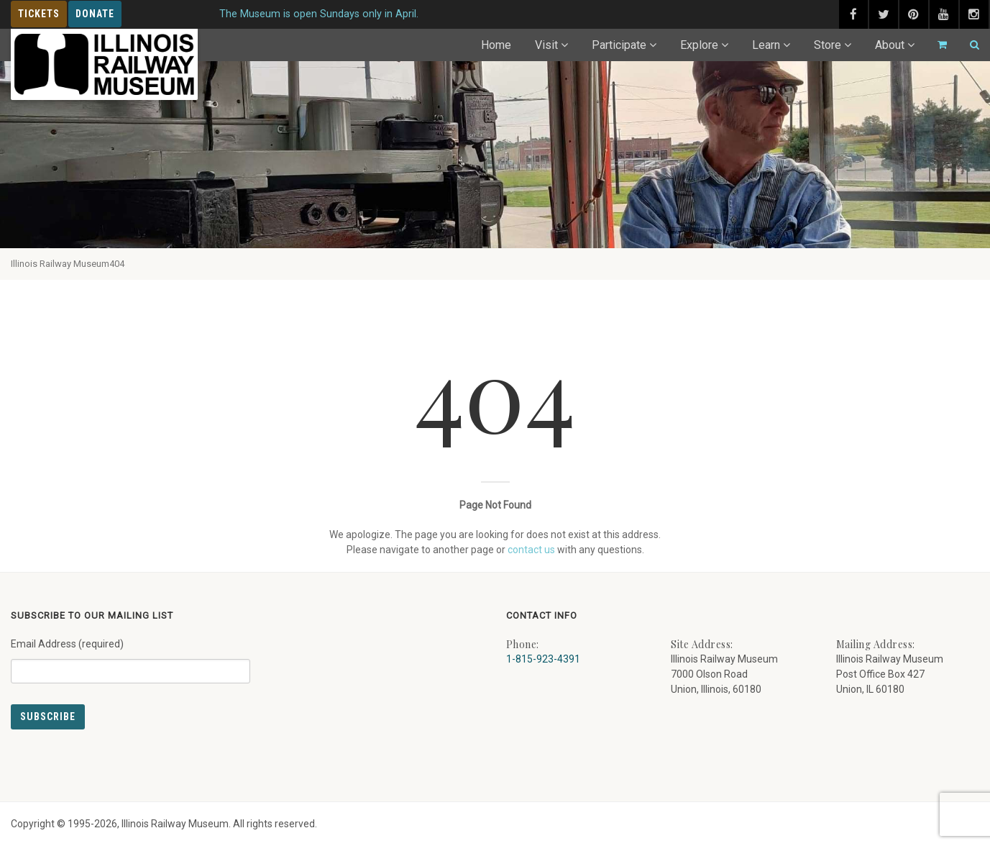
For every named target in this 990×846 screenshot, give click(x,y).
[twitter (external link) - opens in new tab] (883, 14)
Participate (619, 45)
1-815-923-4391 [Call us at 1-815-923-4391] (543, 659)
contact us (531, 549)
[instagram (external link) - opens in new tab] (974, 14)
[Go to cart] (936, 45)
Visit (546, 45)
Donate (94, 13)
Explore (699, 45)
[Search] (968, 45)
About (889, 45)
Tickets (39, 13)
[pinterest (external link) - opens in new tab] (913, 14)
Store (827, 45)
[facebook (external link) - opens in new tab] (853, 14)
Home (496, 45)
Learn (766, 45)
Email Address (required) (130, 655)
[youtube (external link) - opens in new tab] (944, 14)
